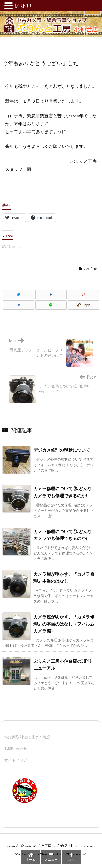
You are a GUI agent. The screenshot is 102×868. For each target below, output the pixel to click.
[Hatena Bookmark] (18, 305)
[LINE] (51, 305)
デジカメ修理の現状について (61, 451)
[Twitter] (18, 294)
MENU (22, 7)
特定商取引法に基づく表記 (27, 737)
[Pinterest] (83, 294)
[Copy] (83, 305)
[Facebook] (51, 294)
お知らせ (90, 269)
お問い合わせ (15, 749)
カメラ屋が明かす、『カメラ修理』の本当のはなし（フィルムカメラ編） (63, 624)
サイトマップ (15, 760)
